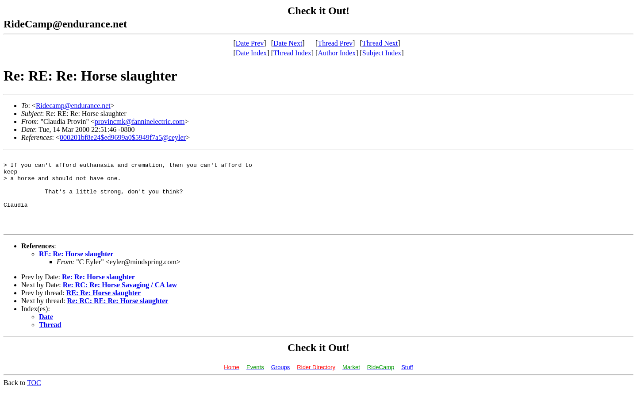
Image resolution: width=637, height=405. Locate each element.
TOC (34, 397)
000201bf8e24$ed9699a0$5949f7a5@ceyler (123, 137)
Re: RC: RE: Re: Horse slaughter (118, 315)
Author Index (337, 53)
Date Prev (250, 43)
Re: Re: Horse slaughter (98, 291)
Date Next (287, 43)
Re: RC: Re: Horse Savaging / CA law (120, 299)
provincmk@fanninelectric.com (140, 121)
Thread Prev (335, 43)
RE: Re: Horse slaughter (76, 268)
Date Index (251, 53)
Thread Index (292, 53)
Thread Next (380, 43)
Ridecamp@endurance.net (73, 105)
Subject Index (381, 53)
